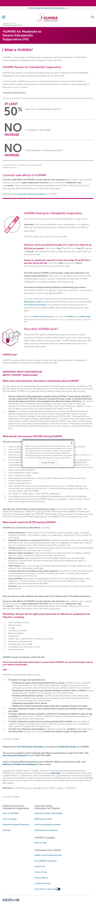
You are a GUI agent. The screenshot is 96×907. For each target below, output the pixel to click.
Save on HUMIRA (11, 813)
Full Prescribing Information (30, 746)
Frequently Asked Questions (16, 824)
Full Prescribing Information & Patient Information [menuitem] (47, 8)
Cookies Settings (42, 883)
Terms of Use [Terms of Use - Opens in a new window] (40, 872)
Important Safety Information (31, 194)
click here (55, 773)
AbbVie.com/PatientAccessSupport (20, 764)
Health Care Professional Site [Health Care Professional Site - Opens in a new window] (48, 855)
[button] (93, 17)
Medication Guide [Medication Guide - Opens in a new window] (43, 819)
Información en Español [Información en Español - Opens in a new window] (45, 830)
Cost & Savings (10, 819)
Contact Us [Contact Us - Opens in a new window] (39, 866)
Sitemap (6, 830)
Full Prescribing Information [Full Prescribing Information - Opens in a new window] (47, 824)
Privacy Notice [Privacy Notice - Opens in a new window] (41, 877)
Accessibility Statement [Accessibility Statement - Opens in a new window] (45, 861)
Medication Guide (32, 301)
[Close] (71, 443)
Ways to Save (40, 842)
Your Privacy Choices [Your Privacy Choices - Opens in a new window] (44, 889)
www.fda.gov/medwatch (15, 755)
